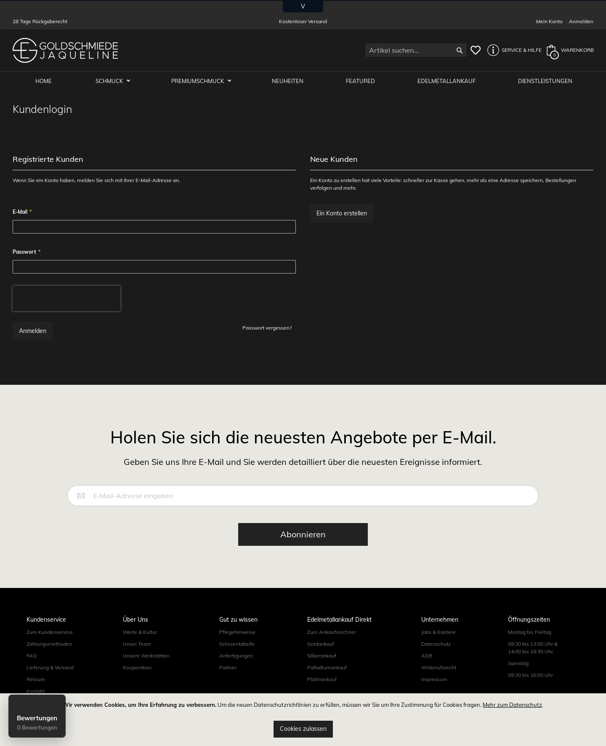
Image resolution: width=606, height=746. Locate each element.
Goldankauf (320, 644)
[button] (512, 50)
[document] (303, 720)
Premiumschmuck (202, 81)
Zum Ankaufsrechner (331, 632)
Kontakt (36, 691)
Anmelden (581, 21)
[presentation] (66, 298)
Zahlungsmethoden (49, 644)
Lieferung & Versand (50, 668)
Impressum (434, 679)
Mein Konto (549, 21)
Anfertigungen (236, 656)
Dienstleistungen (545, 81)
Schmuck (114, 81)
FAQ (32, 656)
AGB (426, 656)
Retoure (36, 679)
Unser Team (137, 644)
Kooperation (137, 668)
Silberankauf (321, 656)
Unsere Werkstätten (146, 656)
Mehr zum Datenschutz (512, 704)
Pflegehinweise (237, 632)
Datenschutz (436, 644)
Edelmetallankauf (448, 81)
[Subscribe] (303, 534)
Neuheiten (290, 81)
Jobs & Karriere (438, 632)
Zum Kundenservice (50, 632)
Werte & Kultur (140, 632)
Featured (362, 81)
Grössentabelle (237, 644)
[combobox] (415, 50)
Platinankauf (322, 679)
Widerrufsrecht (438, 668)
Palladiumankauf (327, 668)
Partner (228, 668)
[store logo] (65, 50)
